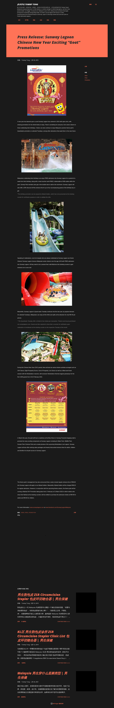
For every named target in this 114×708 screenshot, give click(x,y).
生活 (40, 20)
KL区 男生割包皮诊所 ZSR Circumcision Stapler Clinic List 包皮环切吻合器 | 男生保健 (43, 636)
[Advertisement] (44, 568)
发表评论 (23, 697)
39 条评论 (23, 621)
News (86, 75)
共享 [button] (86, 66)
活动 (47, 20)
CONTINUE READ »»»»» (63, 621)
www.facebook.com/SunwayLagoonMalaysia (58, 507)
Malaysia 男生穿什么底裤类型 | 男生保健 (42, 675)
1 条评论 (23, 663)
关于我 (25, 20)
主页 (18, 20)
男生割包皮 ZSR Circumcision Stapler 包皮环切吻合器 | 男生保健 (42, 596)
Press (86, 78)
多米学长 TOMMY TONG (27, 4)
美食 (33, 20)
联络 (54, 20)
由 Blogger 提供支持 (57, 703)
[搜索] (90, 4)
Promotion (87, 80)
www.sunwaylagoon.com (37, 507)
